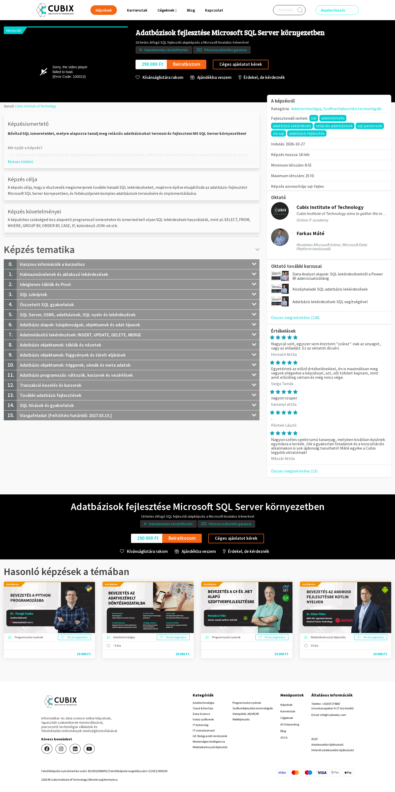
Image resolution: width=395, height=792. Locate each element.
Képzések (286, 705)
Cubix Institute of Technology (35, 106)
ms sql (278, 133)
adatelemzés (333, 118)
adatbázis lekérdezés (292, 126)
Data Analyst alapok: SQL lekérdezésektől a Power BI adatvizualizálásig (337, 276)
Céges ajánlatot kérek (240, 64)
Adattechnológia (306, 108)
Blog (191, 10)
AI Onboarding (289, 724)
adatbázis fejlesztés (307, 133)
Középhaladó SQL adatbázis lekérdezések (330, 289)
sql (313, 118)
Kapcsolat (214, 10)
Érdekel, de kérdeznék (261, 77)
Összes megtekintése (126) (295, 317)
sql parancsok (369, 126)
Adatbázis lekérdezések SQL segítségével (330, 301)
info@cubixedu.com (333, 715)
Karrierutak (137, 10)
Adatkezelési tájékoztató (327, 744)
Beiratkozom (186, 64)
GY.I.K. (284, 737)
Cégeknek (286, 718)
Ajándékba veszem (211, 77)
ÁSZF (314, 739)
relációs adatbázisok (334, 126)
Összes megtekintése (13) (294, 471)
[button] (20, 161)
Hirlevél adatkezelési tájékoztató (332, 750)
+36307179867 (331, 704)
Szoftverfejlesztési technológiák (352, 108)
